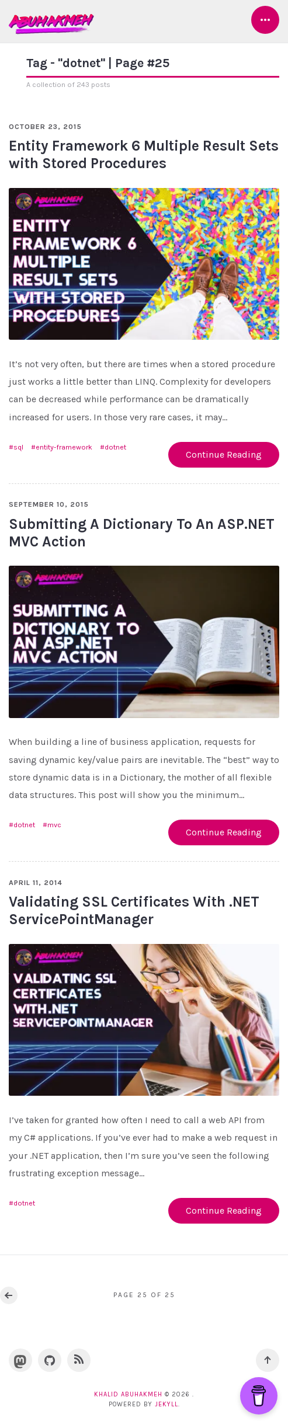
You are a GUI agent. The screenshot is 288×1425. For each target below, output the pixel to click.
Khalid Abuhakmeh (128, 1394)
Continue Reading (224, 454)
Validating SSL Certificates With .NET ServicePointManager (134, 910)
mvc (54, 825)
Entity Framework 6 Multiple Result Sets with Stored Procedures (144, 154)
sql (18, 447)
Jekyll (166, 1404)
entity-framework (64, 447)
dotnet (115, 447)
